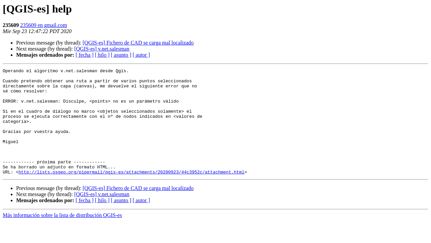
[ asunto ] (121, 55)
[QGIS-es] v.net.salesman (101, 49)
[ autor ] (141, 55)
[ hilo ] (102, 55)
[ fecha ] (84, 55)
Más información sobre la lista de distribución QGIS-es (62, 236)
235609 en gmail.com (43, 25)
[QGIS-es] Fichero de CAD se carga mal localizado (138, 43)
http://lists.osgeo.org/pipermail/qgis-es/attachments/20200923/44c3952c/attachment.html (131, 193)
